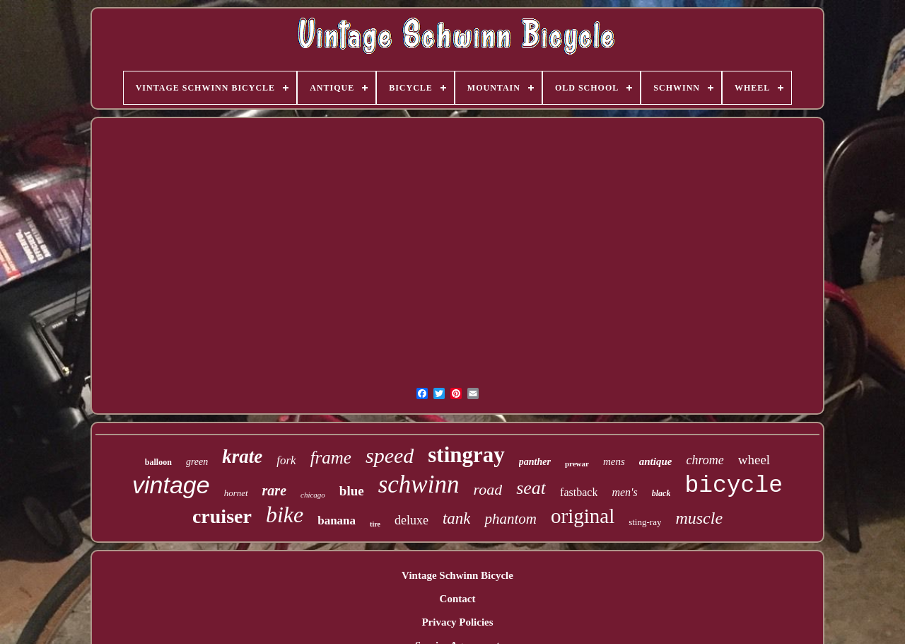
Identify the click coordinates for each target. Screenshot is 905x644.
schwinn (419, 484)
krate (242, 456)
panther (535, 461)
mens (614, 461)
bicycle (733, 486)
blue (351, 490)
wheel (754, 459)
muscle (699, 518)
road (487, 489)
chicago (312, 494)
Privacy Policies (457, 622)
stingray (466, 454)
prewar (577, 463)
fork (286, 460)
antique (655, 461)
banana (336, 520)
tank (457, 518)
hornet (236, 493)
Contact (458, 598)
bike (284, 514)
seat (531, 488)
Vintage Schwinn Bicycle (457, 575)
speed (390, 455)
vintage (171, 484)
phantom (510, 518)
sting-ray (645, 522)
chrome (704, 460)
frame (330, 457)
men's (624, 492)
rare (274, 490)
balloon (158, 462)
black (661, 493)
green (197, 461)
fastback (578, 492)
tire (375, 524)
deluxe (411, 520)
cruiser (222, 516)
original (582, 516)
